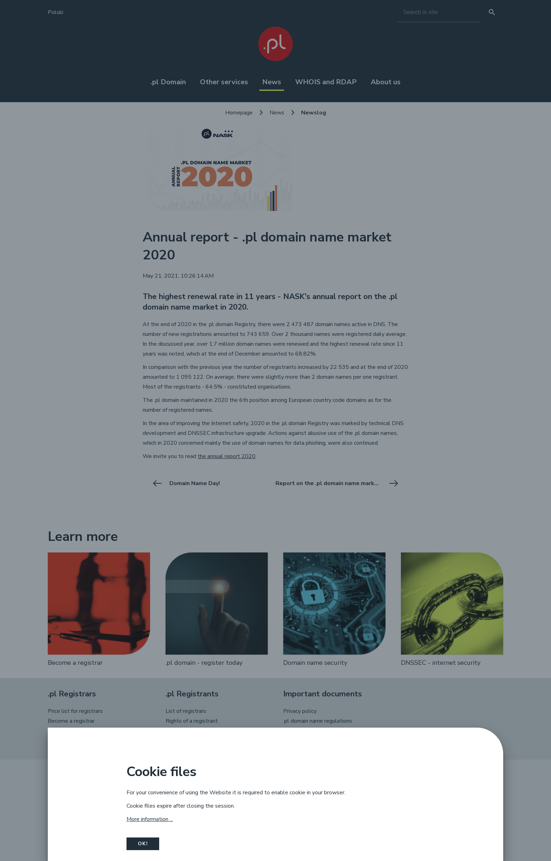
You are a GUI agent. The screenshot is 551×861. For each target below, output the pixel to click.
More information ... (150, 819)
